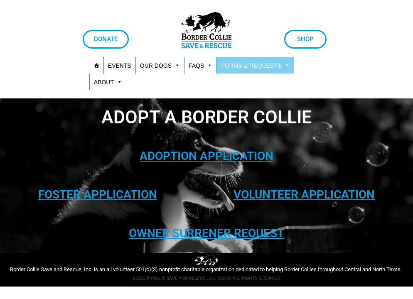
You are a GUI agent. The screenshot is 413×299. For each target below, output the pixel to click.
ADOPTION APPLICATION (206, 156)
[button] (255, 65)
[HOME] (96, 65)
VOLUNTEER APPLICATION (304, 194)
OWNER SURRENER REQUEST (206, 233)
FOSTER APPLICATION (97, 194)
